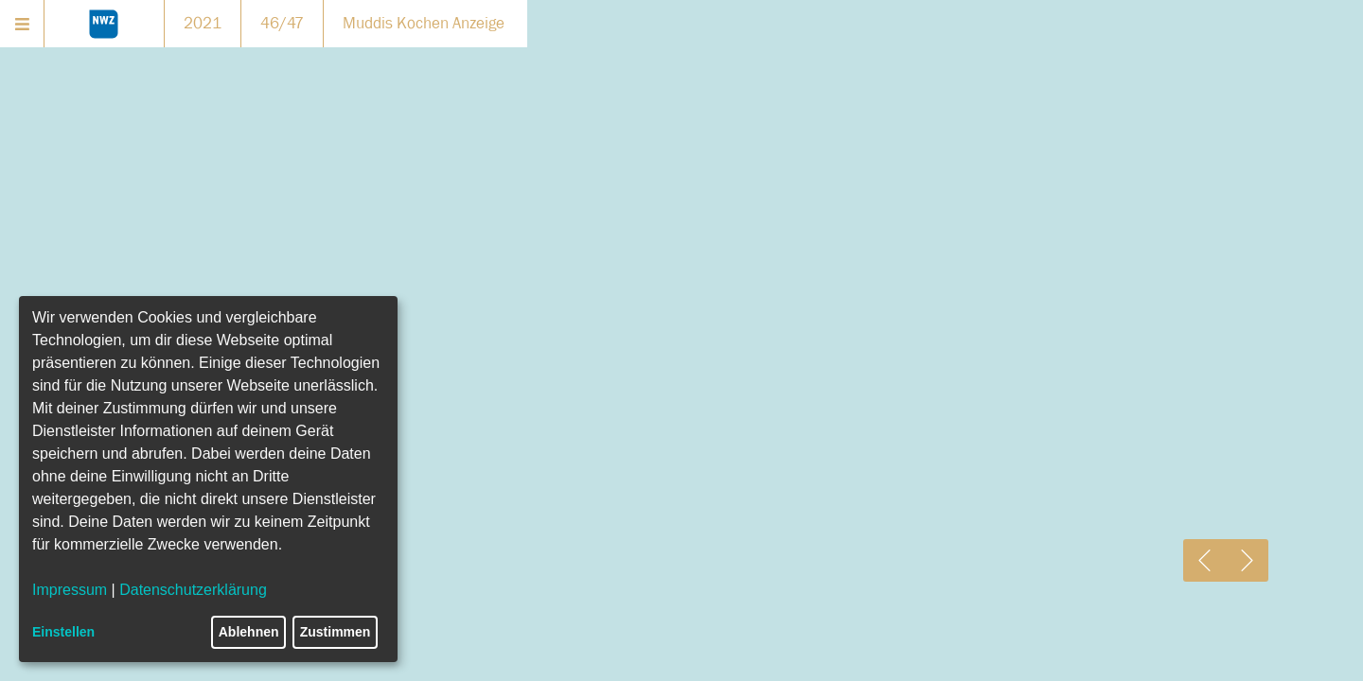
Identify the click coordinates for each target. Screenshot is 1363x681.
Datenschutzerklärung (193, 590)
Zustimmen (335, 631)
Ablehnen (249, 631)
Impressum (69, 590)
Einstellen (63, 631)
